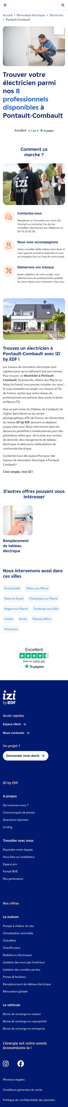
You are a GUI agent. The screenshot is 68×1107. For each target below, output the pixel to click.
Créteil (8, 619)
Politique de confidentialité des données (29, 1100)
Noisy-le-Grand (13, 598)
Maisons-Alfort (42, 619)
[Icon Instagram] (6, 1063)
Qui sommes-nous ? (15, 805)
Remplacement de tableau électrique (16, 546)
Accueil (7, 15)
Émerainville (12, 588)
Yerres (23, 619)
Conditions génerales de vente (22, 1090)
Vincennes (11, 629)
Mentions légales (14, 1079)
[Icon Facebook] (20, 1063)
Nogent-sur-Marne (16, 608)
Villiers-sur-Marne (37, 588)
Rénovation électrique (31, 15)
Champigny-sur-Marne (43, 598)
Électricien (56, 15)
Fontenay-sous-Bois (46, 608)
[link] (17, 529)
